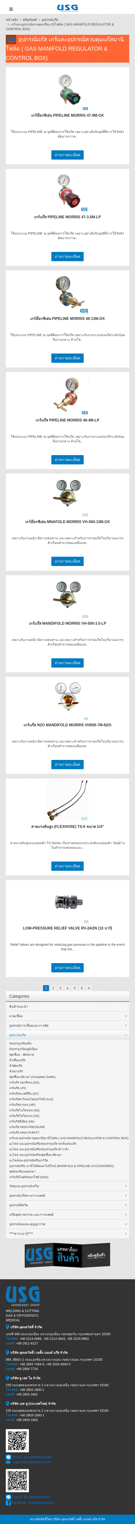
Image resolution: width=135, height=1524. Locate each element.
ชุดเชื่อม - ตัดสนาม (21, 1054)
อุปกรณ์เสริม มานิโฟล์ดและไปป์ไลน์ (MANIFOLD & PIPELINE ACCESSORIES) (61, 1166)
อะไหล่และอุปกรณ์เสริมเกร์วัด (28, 1160)
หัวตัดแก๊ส (15, 1065)
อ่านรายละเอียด (67, 155)
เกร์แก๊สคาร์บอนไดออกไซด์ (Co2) (31, 1099)
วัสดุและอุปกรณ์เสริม (24, 1186)
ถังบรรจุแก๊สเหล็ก (20, 1043)
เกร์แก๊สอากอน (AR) (22, 1104)
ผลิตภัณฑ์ (30, 20)
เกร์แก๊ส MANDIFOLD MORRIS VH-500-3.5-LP (67, 623)
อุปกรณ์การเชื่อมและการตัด (29, 1025)
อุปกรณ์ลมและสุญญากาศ (27, 1224)
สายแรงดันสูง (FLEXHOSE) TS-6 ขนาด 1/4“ (67, 827)
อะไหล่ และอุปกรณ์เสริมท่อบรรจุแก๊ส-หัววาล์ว (39, 1149)
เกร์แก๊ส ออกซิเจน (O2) (24, 1082)
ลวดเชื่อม (16, 1016)
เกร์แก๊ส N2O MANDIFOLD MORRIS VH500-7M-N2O (67, 725)
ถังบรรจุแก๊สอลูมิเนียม (23, 1049)
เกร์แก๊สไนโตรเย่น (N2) (24, 1110)
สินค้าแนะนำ (18, 1006)
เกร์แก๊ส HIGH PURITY (24, 1132)
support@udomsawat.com (31, 1462)
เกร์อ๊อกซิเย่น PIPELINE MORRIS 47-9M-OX (67, 115)
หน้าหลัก (12, 20)
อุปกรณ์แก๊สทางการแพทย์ (27, 1195)
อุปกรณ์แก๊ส (50, 20)
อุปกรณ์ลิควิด (18, 1205)
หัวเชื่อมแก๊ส (17, 1060)
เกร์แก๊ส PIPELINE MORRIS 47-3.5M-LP (67, 217)
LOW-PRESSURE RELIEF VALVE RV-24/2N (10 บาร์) (67, 928)
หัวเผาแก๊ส (16, 1071)
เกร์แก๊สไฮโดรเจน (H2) (24, 1116)
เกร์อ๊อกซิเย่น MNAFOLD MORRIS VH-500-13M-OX (67, 522)
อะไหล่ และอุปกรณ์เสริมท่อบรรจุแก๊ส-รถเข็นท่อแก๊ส (42, 1143)
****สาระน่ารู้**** (21, 1233)
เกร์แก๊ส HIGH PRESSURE (27, 1127)
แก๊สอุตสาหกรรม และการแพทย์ (31, 1214)
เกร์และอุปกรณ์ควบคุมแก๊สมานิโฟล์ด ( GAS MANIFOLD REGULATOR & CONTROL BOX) (68, 1138)
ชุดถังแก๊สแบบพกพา (22, 1171)
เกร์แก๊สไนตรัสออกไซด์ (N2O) (28, 1177)
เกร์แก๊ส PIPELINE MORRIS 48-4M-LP (67, 420)
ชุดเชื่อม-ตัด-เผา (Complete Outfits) (32, 1077)
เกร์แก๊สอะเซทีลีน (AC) (24, 1093)
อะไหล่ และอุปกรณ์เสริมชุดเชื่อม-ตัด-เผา (35, 1155)
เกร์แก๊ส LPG (17, 1088)
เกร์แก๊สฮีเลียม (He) (21, 1121)
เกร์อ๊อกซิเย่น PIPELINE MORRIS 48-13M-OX (67, 319)
